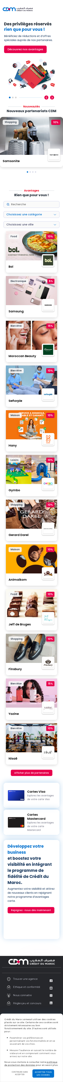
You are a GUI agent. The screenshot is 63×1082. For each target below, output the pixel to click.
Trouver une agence (22, 978)
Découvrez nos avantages (25, 49)
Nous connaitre (19, 995)
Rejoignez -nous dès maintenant (31, 910)
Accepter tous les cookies (43, 1073)
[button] (27, 172)
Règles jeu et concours (24, 1003)
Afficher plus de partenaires (31, 773)
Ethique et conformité (23, 987)
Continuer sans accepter (20, 1073)
